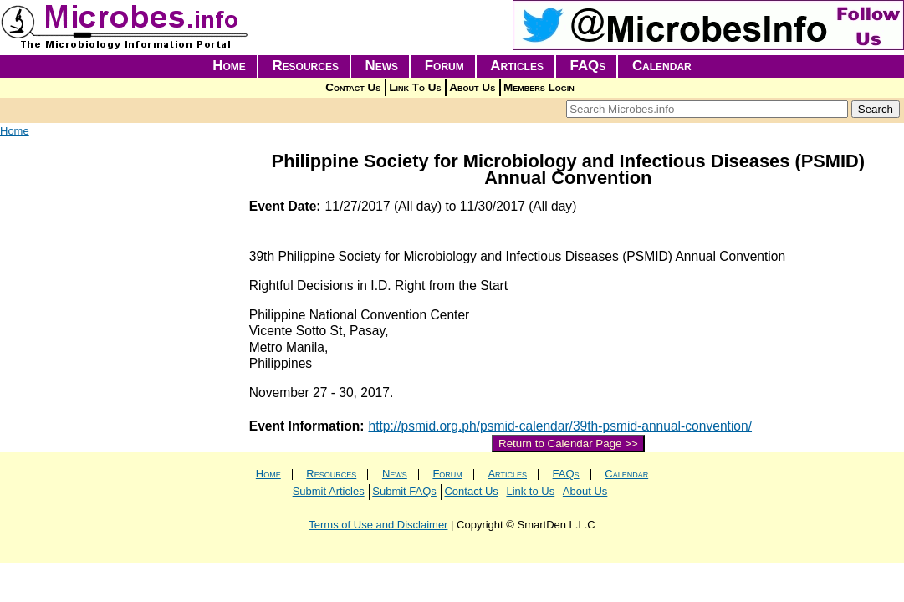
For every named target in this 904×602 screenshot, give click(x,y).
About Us (472, 87)
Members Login (539, 87)
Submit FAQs (404, 491)
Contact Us (352, 87)
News (382, 66)
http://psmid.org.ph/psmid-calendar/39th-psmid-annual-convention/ (561, 426)
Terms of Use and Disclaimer (378, 524)
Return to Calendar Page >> (568, 443)
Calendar (662, 66)
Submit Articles (329, 491)
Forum (444, 66)
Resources (305, 66)
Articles (517, 66)
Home (229, 66)
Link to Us (530, 491)
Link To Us (415, 87)
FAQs (588, 66)
